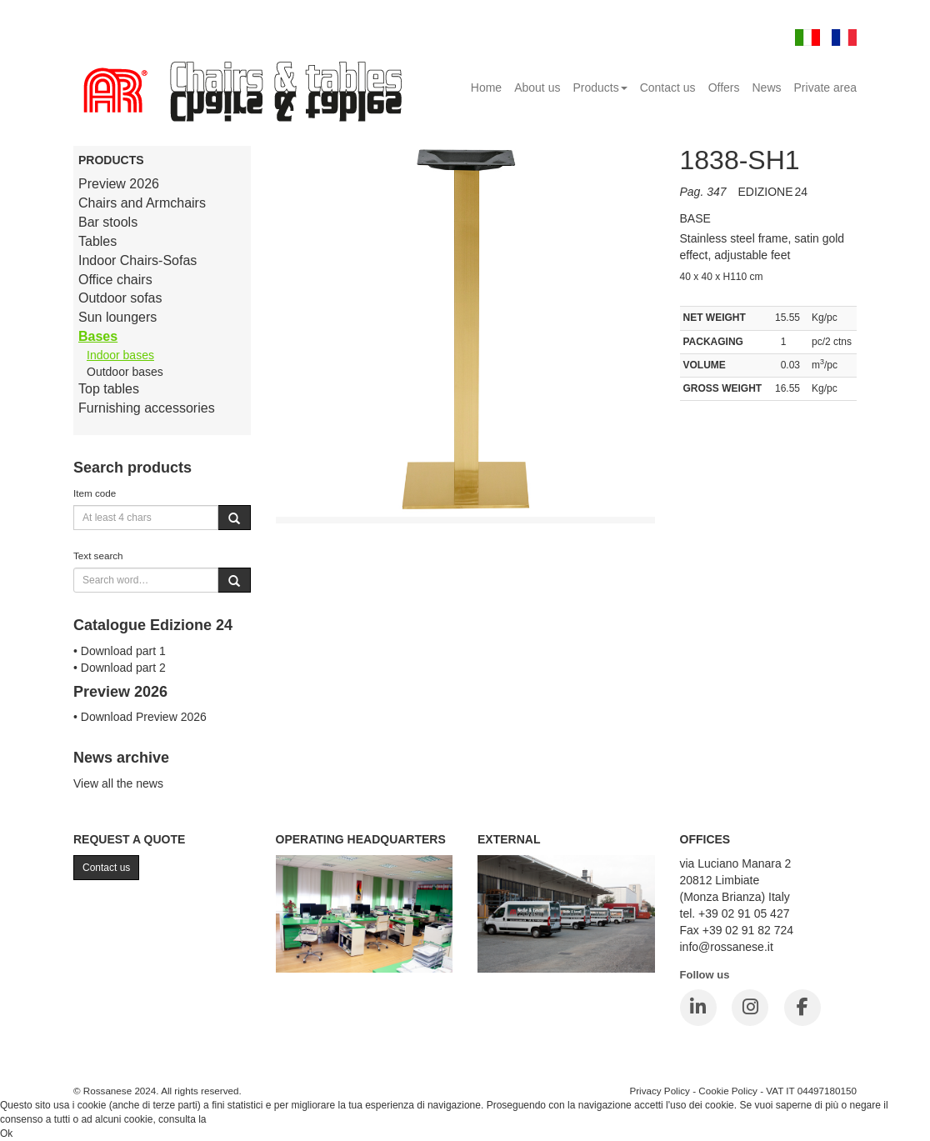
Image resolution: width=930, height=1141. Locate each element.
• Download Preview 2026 (140, 716)
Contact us (668, 87)
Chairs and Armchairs (142, 203)
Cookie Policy (728, 1090)
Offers (724, 87)
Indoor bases (120, 355)
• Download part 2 (119, 667)
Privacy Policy (659, 1090)
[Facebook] (802, 1007)
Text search (98, 555)
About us (537, 87)
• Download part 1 (119, 651)
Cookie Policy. (240, 1119)
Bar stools (108, 222)
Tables (97, 241)
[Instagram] (750, 1007)
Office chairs (115, 280)
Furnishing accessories (146, 408)
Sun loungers (117, 317)
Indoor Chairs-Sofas (137, 260)
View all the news (118, 783)
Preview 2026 (118, 184)
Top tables (108, 389)
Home (486, 87)
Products (599, 87)
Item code (94, 493)
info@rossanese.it (726, 946)
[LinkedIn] (698, 1007)
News (767, 87)
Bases (98, 336)
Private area (825, 87)
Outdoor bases (125, 371)
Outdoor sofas (120, 298)
